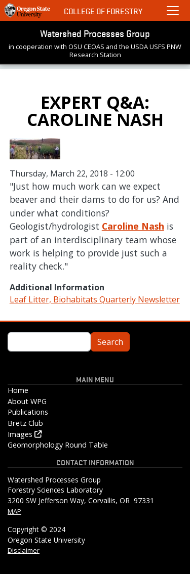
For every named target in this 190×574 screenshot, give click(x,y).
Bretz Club (25, 423)
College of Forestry (103, 11)
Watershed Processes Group (95, 32)
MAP (14, 511)
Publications (28, 412)
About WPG (27, 401)
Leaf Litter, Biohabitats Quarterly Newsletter (95, 299)
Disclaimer (24, 550)
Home (18, 390)
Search (110, 341)
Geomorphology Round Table (58, 445)
